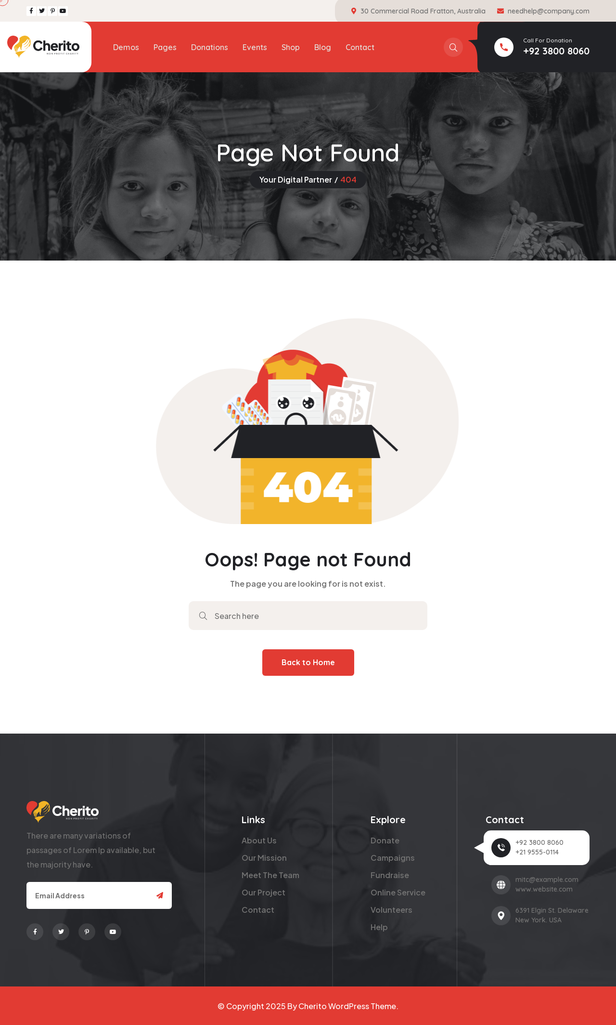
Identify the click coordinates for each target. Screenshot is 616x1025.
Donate (385, 840)
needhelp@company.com (549, 11)
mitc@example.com (546, 879)
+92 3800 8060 (556, 51)
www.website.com (544, 889)
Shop (291, 47)
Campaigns (393, 858)
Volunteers (391, 910)
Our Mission (264, 858)
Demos (126, 47)
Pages (165, 47)
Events (255, 47)
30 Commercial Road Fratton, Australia (423, 11)
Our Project (263, 892)
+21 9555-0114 (537, 852)
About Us (259, 840)
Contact (360, 47)
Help (379, 927)
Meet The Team (270, 875)
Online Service (398, 892)
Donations (209, 47)
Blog (322, 47)
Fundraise (390, 875)
